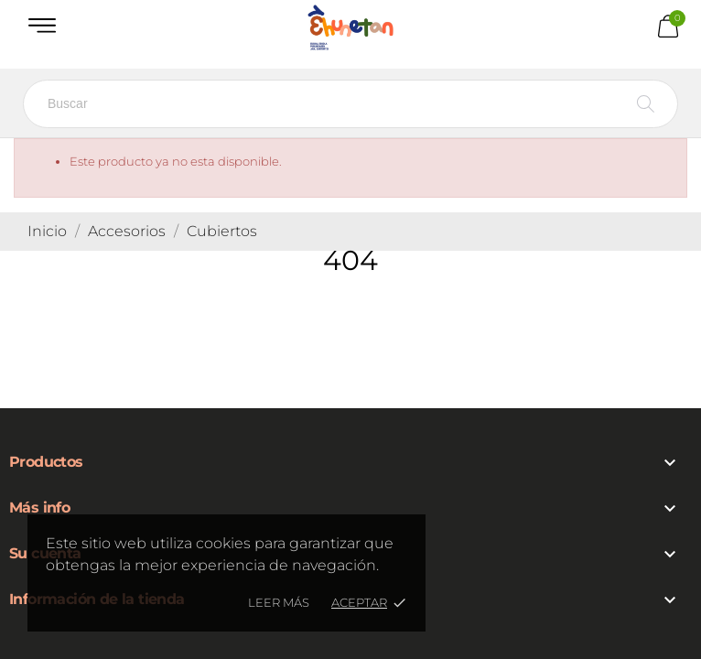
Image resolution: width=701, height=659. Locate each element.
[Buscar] (350, 104)
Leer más (278, 602)
